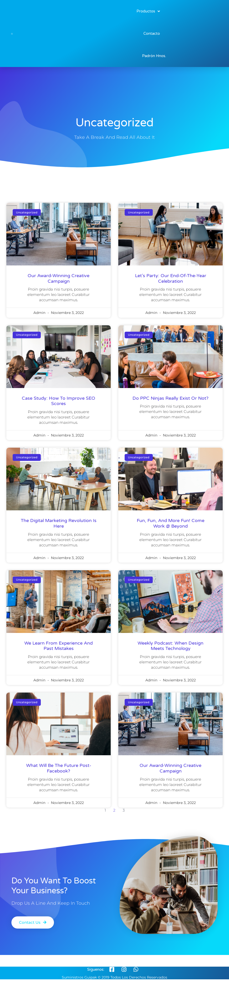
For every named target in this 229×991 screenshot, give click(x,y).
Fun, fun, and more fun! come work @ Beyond (170, 523)
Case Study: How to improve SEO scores (58, 401)
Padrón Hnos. (154, 56)
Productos (148, 11)
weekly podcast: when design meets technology (170, 645)
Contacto (151, 33)
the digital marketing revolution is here (59, 523)
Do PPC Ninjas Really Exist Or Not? (170, 398)
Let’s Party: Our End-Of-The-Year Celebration (170, 278)
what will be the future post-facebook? (58, 768)
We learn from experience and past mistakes (58, 645)
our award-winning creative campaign (58, 278)
